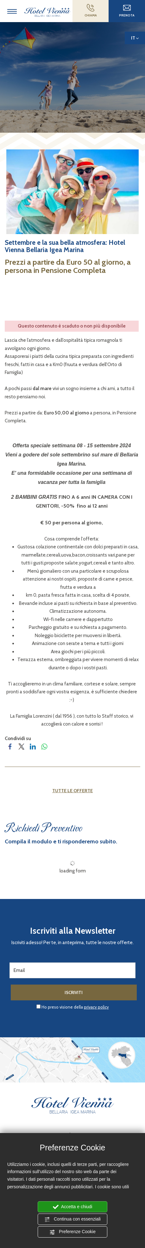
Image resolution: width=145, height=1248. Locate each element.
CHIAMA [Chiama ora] (90, 10)
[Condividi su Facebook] (10, 746)
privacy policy (96, 1007)
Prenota (126, 10)
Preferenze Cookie (72, 1232)
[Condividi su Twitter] (22, 746)
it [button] (135, 39)
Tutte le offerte (72, 790)
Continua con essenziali (72, 1219)
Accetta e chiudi (72, 1207)
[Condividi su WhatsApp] (44, 746)
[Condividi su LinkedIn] (33, 746)
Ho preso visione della (75, 1007)
